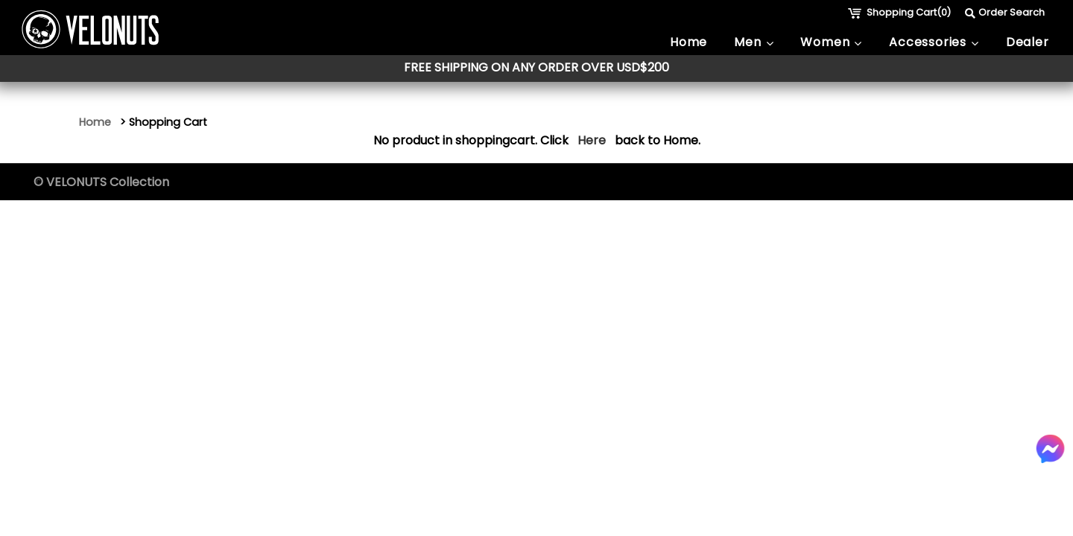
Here (591, 140)
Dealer (1027, 42)
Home (688, 42)
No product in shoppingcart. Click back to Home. (536, 140)
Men (753, 42)
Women (831, 42)
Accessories (934, 42)
